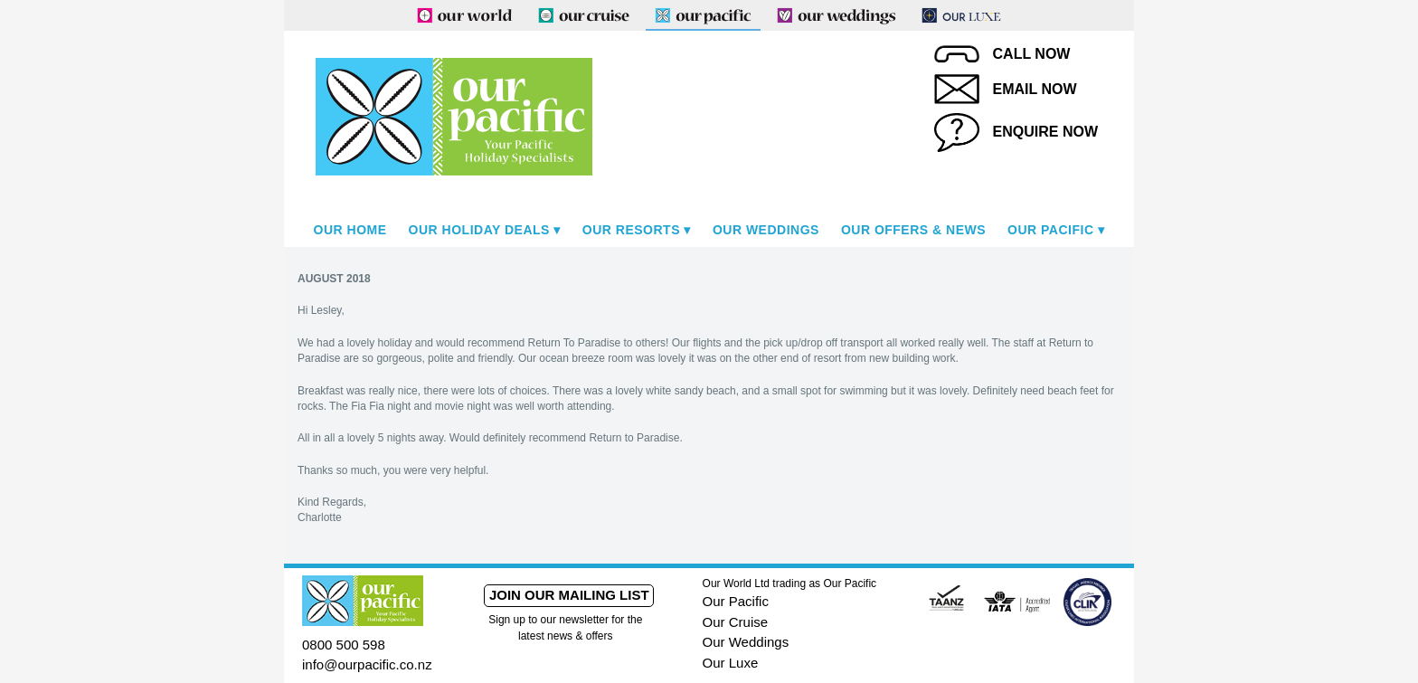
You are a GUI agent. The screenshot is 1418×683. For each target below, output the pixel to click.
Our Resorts (631, 230)
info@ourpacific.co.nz (367, 664)
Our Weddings (766, 230)
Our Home (350, 230)
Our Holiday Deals (479, 230)
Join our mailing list (569, 594)
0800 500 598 (343, 644)
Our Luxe (731, 662)
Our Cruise (736, 622)
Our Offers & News (913, 230)
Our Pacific (1050, 230)
